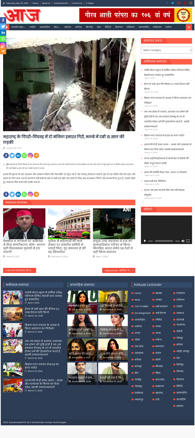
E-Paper (90, 3)
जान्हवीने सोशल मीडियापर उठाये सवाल (122, 354)
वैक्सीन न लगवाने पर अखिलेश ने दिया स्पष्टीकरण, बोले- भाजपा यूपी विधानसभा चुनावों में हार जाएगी (24, 246)
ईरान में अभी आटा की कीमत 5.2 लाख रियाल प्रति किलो (166, 86)
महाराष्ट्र (159, 392)
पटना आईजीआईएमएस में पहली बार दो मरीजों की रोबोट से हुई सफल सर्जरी (166, 161)
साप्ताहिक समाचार (82, 285)
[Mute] (183, 241)
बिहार (158, 372)
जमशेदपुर (139, 399)
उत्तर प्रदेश (139, 346)
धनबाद (159, 299)
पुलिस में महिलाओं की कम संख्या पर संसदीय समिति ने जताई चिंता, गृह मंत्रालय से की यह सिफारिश (67, 246)
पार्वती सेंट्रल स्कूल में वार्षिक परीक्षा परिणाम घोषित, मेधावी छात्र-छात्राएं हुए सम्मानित (167, 73)
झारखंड (159, 293)
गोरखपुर (138, 386)
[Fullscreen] (188, 241)
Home (35, 3)
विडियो (108, 27)
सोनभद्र (179, 371)
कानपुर (138, 366)
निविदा (159, 319)
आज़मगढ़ (180, 324)
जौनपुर (179, 337)
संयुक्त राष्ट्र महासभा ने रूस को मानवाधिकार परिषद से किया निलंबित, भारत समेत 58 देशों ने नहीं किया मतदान (113, 246)
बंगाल (158, 352)
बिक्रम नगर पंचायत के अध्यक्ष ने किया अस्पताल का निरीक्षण (167, 100)
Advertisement (61, 3)
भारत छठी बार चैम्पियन (155, 181)
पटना (158, 333)
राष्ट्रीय (32, 27)
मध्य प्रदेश (160, 379)
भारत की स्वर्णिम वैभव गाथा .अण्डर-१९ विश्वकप (165, 172)
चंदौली (179, 331)
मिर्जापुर (180, 364)
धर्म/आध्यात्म (161, 306)
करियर (78, 27)
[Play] (145, 241)
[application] (166, 229)
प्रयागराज (160, 346)
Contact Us (77, 3)
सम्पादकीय (144, 27)
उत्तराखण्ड (139, 352)
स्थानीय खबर (17, 27)
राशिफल (131, 27)
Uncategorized (142, 313)
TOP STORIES (141, 306)
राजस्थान (180, 293)
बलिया (179, 344)
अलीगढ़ (138, 326)
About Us (46, 3)
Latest (138, 293)
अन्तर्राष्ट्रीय (44, 27)
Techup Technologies (55, 422)
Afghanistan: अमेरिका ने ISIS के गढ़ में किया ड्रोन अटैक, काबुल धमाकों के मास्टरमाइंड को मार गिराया (120, 270)
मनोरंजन (157, 27)
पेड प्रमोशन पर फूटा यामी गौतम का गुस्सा (92, 306)
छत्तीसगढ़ (139, 392)
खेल (99, 27)
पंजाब (158, 326)
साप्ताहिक (181, 399)
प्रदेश (56, 27)
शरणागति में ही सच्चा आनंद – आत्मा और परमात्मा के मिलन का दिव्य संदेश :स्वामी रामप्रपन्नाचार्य (168, 147)
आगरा (137, 333)
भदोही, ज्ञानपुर (182, 351)
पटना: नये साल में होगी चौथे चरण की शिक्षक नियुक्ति (164, 193)
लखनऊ (180, 313)
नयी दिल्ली (161, 313)
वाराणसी (180, 319)
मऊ (178, 357)
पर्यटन (168, 27)
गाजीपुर (138, 379)
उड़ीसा (137, 339)
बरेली (158, 359)
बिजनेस (89, 27)
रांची (157, 399)
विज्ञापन (119, 27)
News (137, 299)
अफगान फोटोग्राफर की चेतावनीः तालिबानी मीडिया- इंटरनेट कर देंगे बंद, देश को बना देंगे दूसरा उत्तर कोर (21, 270)
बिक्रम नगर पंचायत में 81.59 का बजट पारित (164, 135)
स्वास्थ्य (67, 27)
